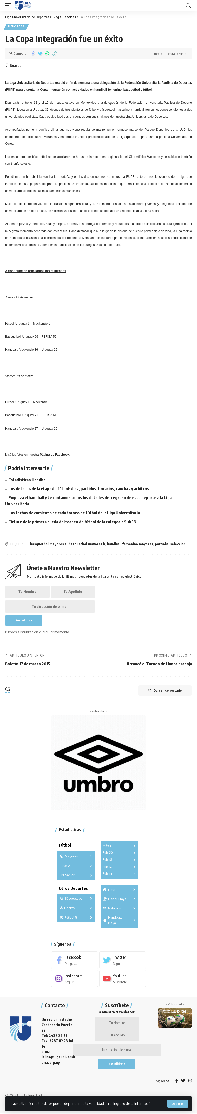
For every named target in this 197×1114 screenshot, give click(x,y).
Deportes (16, 26)
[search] (188, 5)
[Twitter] (122, 960)
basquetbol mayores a (48, 544)
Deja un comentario (165, 690)
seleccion (178, 544)
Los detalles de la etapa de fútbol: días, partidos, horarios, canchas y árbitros (78, 488)
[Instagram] (74, 979)
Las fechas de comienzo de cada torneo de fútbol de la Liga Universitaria (74, 512)
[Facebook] (74, 960)
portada (161, 544)
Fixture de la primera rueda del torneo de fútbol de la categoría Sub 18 (72, 521)
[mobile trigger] (9, 5)
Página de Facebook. (55, 454)
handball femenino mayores (130, 544)
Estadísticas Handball (27, 479)
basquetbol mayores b (86, 544)
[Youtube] (122, 979)
